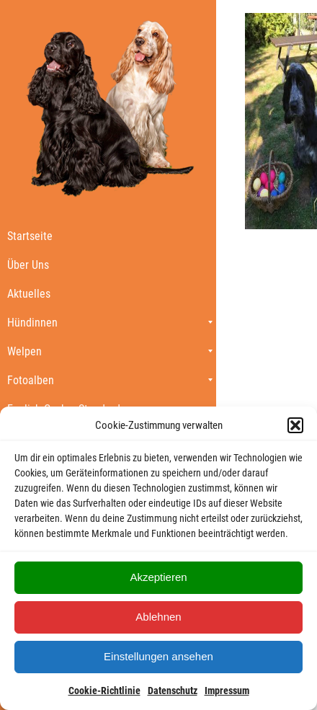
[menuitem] (108, 235)
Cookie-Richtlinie (104, 690)
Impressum (227, 690)
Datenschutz (172, 690)
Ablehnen (158, 617)
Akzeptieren (158, 577)
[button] (295, 425)
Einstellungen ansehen (158, 656)
